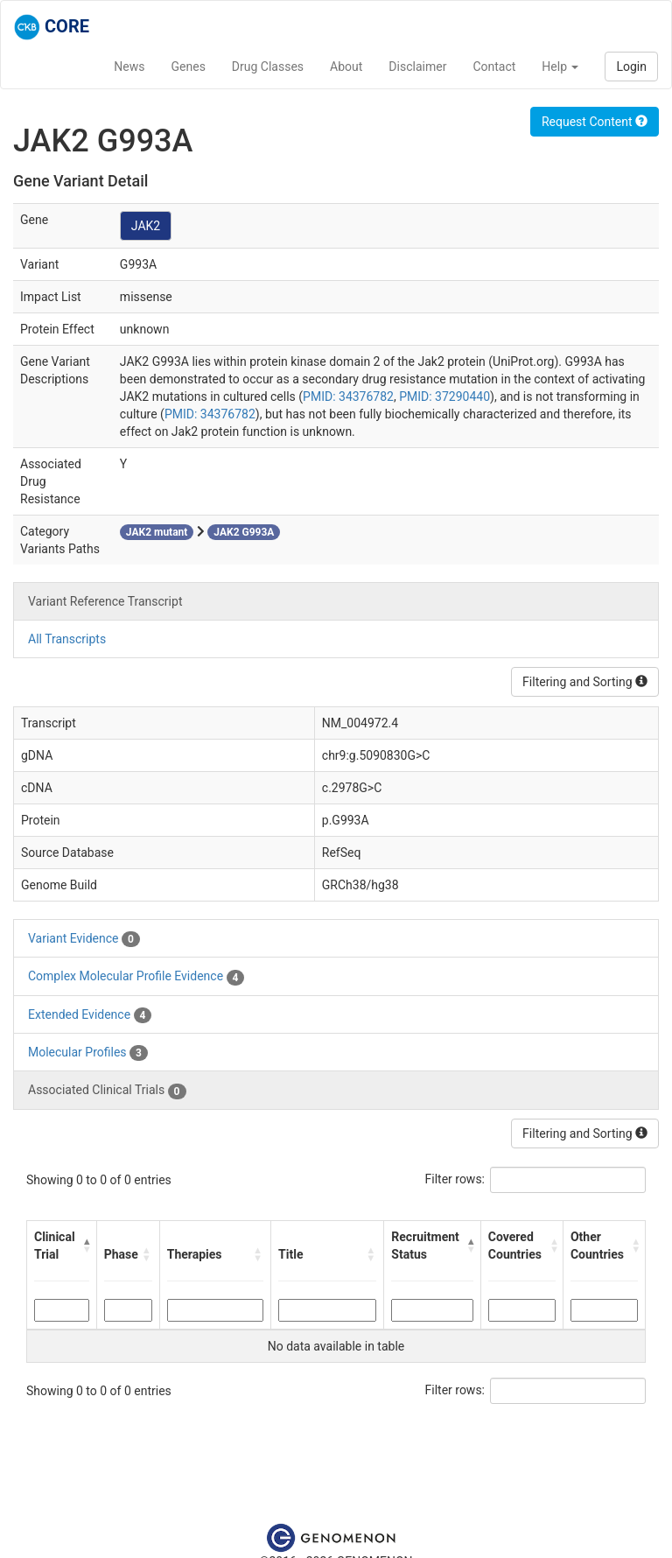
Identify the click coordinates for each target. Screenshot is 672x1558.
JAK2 (145, 226)
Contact (493, 67)
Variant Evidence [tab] (84, 939)
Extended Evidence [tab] (89, 1015)
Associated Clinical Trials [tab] (107, 1090)
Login (631, 67)
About (346, 67)
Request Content (595, 122)
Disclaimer (417, 67)
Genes (189, 67)
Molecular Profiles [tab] (88, 1053)
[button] (85, 1245)
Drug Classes (268, 67)
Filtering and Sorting (585, 682)
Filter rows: (455, 1179)
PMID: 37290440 (444, 397)
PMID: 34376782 (348, 397)
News (129, 67)
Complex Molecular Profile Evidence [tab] (136, 977)
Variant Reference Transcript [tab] (105, 601)
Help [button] (560, 67)
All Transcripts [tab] (67, 639)
